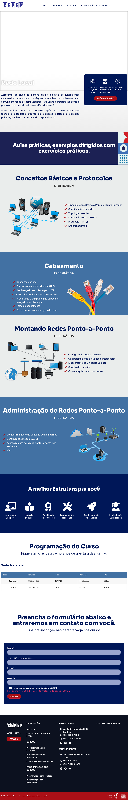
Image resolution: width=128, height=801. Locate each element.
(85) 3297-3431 (70, 761)
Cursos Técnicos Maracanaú (40, 762)
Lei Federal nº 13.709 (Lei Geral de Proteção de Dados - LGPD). (38, 691)
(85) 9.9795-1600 (71, 765)
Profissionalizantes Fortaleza (35, 750)
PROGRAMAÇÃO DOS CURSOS (95, 5)
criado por (109, 797)
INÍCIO (46, 5)
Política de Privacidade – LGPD (38, 735)
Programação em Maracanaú (34, 782)
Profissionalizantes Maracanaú (35, 756)
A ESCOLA (57, 5)
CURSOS (71, 5)
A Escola (30, 730)
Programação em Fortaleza (39, 776)
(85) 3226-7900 (71, 736)
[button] (105, 98)
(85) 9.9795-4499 (72, 739)
